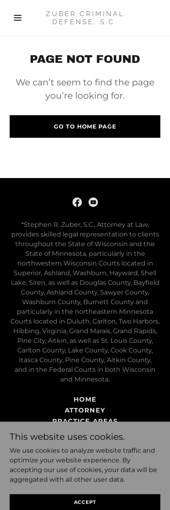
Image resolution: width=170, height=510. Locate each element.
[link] (85, 22)
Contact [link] (85, 443)
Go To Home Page (85, 126)
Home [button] (85, 399)
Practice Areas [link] (84, 421)
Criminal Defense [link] (85, 432)
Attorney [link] (85, 410)
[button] (21, 18)
